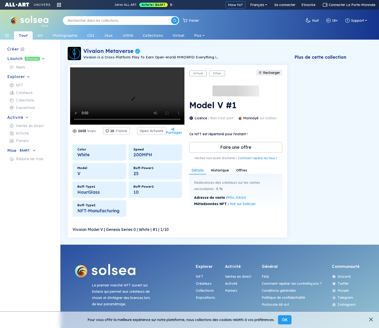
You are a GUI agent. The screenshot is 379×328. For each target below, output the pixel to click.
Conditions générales (279, 290)
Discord (341, 276)
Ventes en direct (238, 276)
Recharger (269, 73)
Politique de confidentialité (283, 297)
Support (354, 20)
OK (285, 319)
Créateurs (203, 283)
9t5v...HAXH (236, 197)
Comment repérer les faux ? (257, 158)
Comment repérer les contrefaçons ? (292, 283)
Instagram (343, 304)
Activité (231, 283)
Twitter (340, 283)
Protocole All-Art (275, 304)
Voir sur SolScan (242, 204)
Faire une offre (235, 147)
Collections (205, 290)
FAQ (265, 276)
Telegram (342, 297)
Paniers (231, 290)
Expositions (205, 297)
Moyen (340, 290)
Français (257, 5)
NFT (199, 276)
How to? (235, 4)
